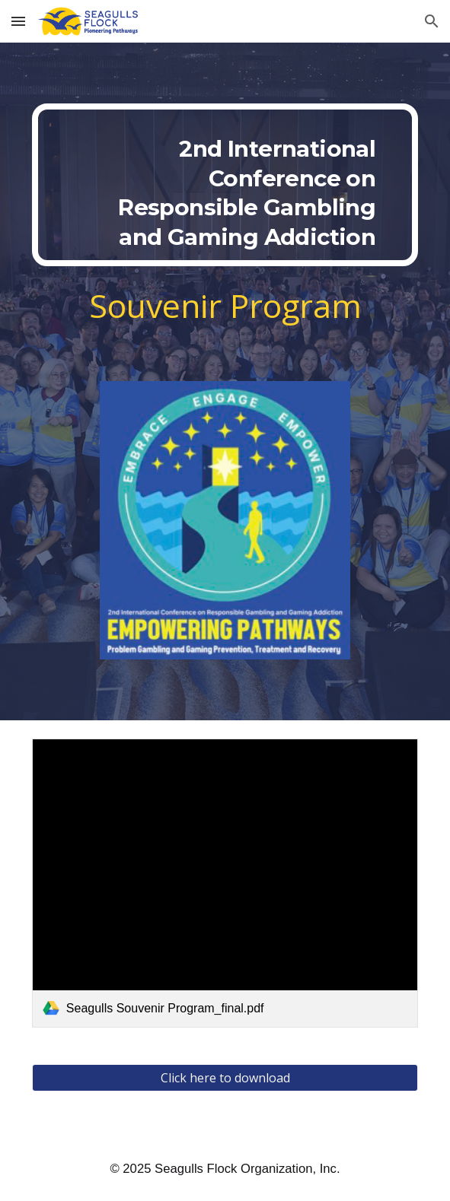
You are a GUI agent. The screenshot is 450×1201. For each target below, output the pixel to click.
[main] (225, 184)
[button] (18, 21)
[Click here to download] (225, 1077)
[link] (225, 883)
